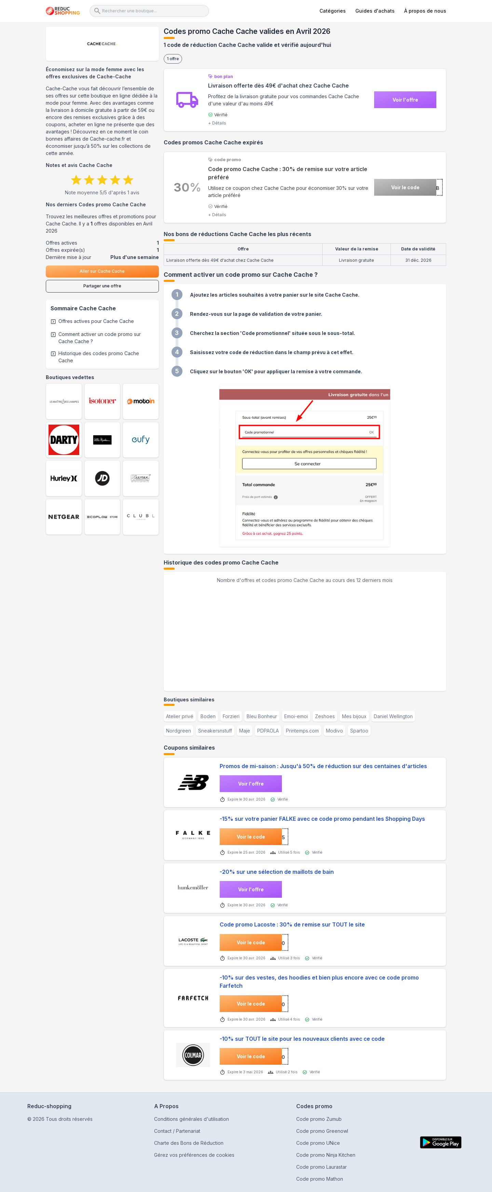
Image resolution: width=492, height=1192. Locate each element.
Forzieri (231, 716)
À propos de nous (425, 11)
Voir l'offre (405, 100)
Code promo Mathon (319, 1179)
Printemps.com (302, 731)
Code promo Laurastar (321, 1167)
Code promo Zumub (319, 1119)
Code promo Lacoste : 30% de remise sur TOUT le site (292, 924)
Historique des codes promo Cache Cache (98, 356)
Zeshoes (325, 716)
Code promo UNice (318, 1143)
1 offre (173, 58)
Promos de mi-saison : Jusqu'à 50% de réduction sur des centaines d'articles (323, 766)
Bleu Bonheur (262, 716)
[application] (304, 635)
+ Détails (217, 123)
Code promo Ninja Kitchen (325, 1155)
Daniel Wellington (393, 716)
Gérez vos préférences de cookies (194, 1155)
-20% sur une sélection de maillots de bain (277, 872)
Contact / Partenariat (177, 1131)
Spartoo (359, 731)
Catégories (332, 11)
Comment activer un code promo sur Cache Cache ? (99, 337)
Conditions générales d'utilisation (191, 1119)
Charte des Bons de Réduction (188, 1143)
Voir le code (405, 187)
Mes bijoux (354, 716)
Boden (208, 716)
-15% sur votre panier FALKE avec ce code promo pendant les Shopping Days (322, 819)
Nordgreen (178, 731)
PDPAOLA (268, 731)
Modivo (334, 731)
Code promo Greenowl (322, 1131)
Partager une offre (102, 285)
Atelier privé (179, 716)
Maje (244, 731)
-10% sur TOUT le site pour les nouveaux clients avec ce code (302, 1039)
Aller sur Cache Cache (102, 271)
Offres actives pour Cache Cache (96, 321)
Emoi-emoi (296, 716)
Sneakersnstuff (215, 731)
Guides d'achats (375, 11)
